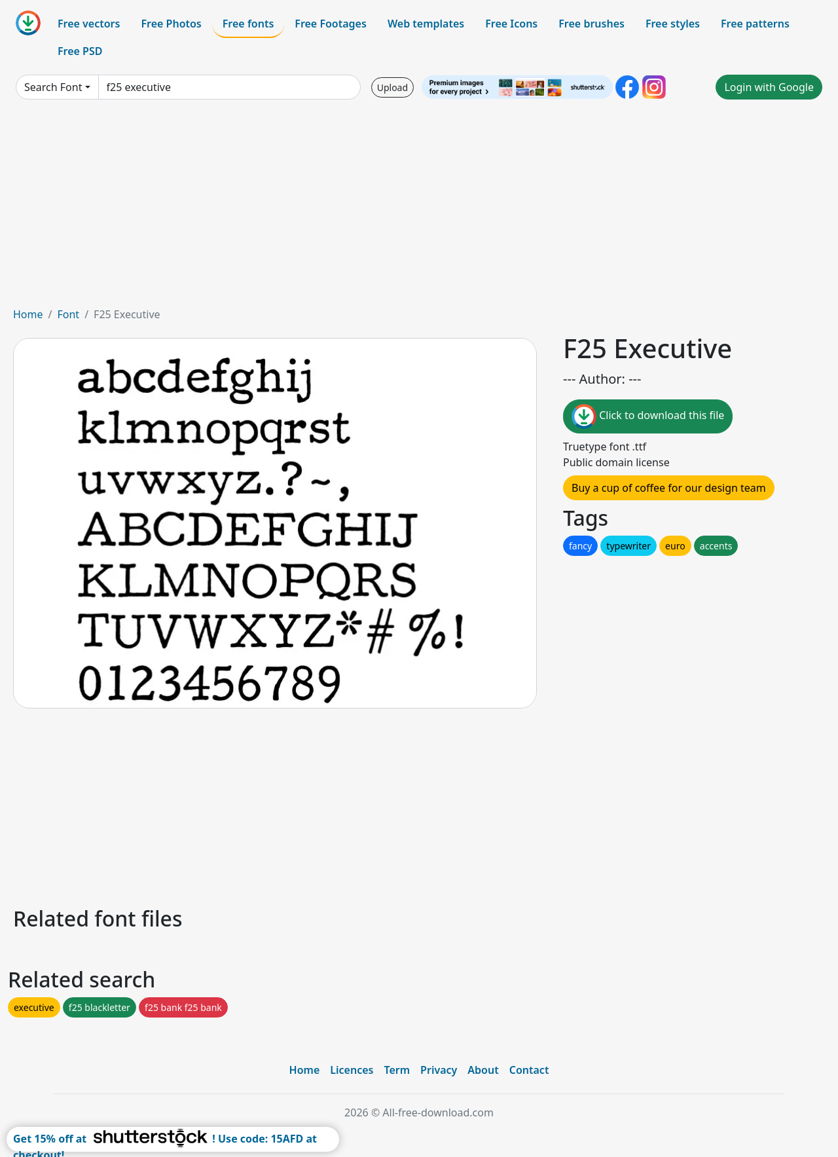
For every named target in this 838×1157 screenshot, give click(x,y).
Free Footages (331, 23)
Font (68, 314)
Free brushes (591, 23)
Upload (392, 87)
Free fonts (248, 23)
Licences (351, 1070)
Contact (529, 1070)
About (482, 1070)
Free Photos (171, 23)
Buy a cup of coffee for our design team (669, 488)
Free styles (673, 23)
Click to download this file (648, 416)
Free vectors (89, 23)
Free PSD (80, 51)
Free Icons (511, 23)
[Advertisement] (419, 208)
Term (397, 1070)
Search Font (53, 87)
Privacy (438, 1070)
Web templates (426, 23)
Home (28, 314)
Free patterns (755, 23)
